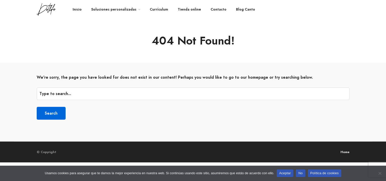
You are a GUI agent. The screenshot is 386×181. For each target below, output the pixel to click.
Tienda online (189, 9)
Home (345, 152)
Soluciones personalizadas (113, 9)
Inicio (77, 9)
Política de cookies (324, 173)
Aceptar (285, 173)
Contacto (218, 9)
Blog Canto (245, 9)
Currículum (159, 9)
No (300, 173)
